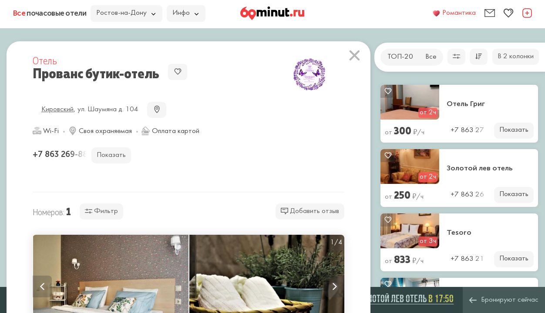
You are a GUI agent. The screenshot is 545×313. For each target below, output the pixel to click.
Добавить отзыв (310, 211)
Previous (42, 286)
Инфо (185, 13)
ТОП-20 (400, 56)
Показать (513, 130)
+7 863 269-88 (61, 154)
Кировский (57, 109)
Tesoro (459, 232)
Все (430, 56)
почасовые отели (49, 13)
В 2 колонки (516, 56)
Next (334, 286)
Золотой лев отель (480, 168)
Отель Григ (466, 103)
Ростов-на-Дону (125, 13)
